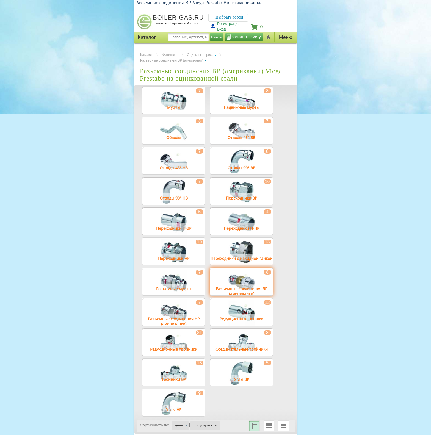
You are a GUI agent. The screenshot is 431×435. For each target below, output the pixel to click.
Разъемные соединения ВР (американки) (171, 60)
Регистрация (228, 23)
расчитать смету (246, 37)
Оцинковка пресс (200, 55)
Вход (221, 29)
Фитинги (168, 55)
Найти (217, 37)
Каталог (146, 55)
